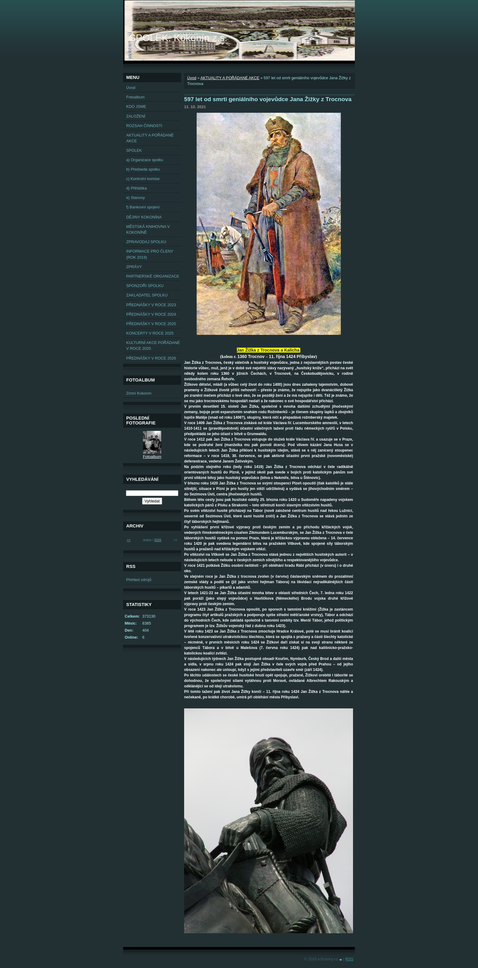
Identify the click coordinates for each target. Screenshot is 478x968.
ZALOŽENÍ (135, 116)
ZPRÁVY (134, 266)
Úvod (191, 78)
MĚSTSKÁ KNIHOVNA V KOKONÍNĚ (148, 229)
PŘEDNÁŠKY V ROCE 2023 (151, 305)
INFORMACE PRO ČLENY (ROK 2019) (149, 254)
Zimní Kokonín (139, 393)
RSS (349, 959)
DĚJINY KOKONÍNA (144, 217)
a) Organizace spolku (144, 160)
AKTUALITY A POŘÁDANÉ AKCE (229, 78)
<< (128, 540)
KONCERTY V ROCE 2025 (149, 333)
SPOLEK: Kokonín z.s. (178, 37)
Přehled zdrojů (139, 579)
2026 (157, 540)
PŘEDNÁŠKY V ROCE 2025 (151, 323)
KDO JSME (136, 106)
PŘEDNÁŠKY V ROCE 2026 (151, 358)
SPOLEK (134, 150)
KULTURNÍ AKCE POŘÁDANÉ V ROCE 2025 (153, 345)
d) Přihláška (136, 188)
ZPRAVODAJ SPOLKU (146, 241)
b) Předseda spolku (143, 169)
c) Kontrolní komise (143, 178)
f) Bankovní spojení (143, 207)
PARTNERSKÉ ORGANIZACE (152, 276)
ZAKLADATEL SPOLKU (147, 295)
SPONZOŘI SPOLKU (144, 285)
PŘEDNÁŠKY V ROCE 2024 (151, 314)
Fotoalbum (135, 97)
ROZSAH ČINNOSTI (144, 125)
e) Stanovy (135, 197)
